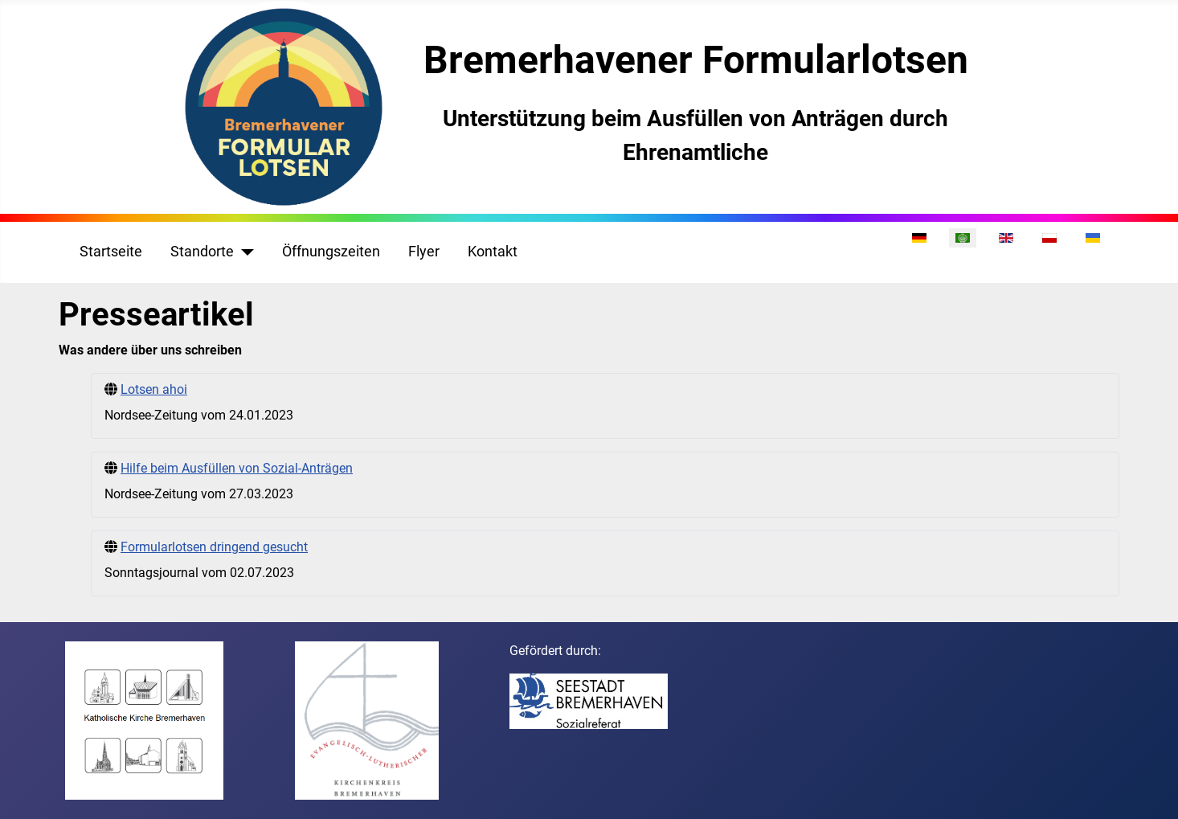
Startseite (111, 252)
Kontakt (492, 252)
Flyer (424, 252)
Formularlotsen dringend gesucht (214, 547)
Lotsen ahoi (154, 389)
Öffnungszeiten (331, 252)
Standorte (202, 252)
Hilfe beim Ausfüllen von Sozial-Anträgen (237, 468)
